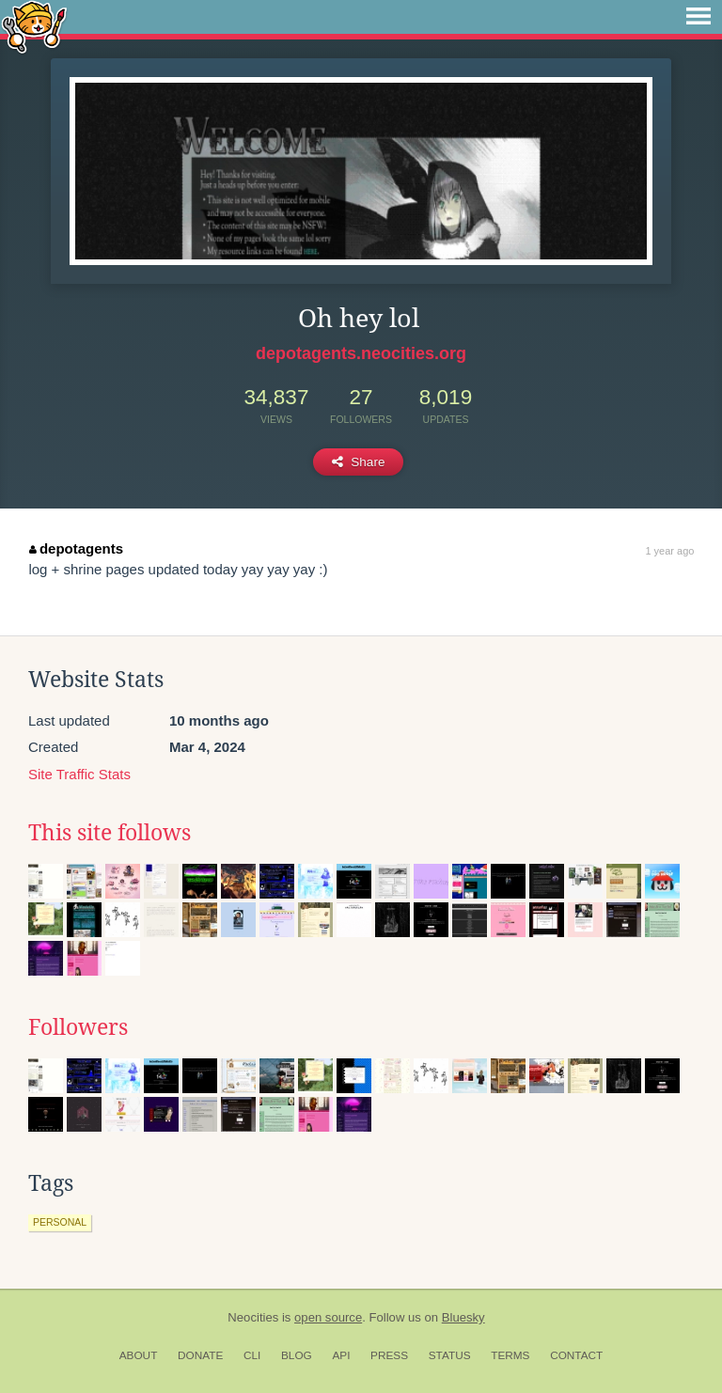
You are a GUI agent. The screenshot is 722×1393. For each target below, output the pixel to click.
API (341, 1355)
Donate (200, 1355)
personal (59, 1222)
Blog (296, 1355)
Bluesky (463, 1317)
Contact (576, 1355)
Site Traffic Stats (79, 774)
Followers (78, 1027)
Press (389, 1355)
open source (328, 1317)
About (138, 1355)
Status (450, 1355)
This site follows (109, 833)
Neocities (253, 1317)
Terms (510, 1355)
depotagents (76, 548)
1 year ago (669, 550)
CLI (251, 1355)
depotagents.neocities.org (361, 353)
